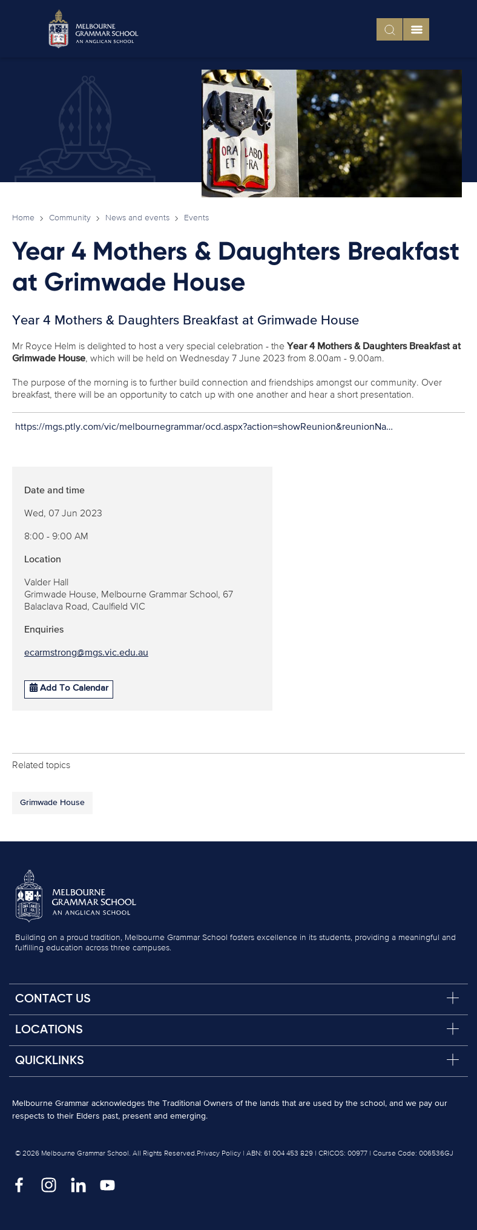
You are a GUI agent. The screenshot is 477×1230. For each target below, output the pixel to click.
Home (23, 218)
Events (196, 218)
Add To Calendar (69, 687)
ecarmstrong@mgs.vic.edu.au (86, 653)
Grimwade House (52, 802)
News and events (137, 218)
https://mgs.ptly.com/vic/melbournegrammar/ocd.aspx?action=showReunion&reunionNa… (204, 427)
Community (70, 218)
